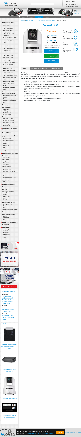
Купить (51, 56)
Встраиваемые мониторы (9, 187)
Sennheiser (6, 206)
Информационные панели (10, 176)
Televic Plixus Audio (9, 62)
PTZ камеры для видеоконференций (41, 20)
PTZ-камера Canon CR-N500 (9, 398)
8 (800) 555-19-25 (71, 4)
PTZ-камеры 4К (7, 138)
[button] (41, 30)
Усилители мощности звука (9, 212)
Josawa (5, 150)
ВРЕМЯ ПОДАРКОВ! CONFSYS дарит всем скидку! (8, 317)
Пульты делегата (7, 105)
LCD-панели (5, 174)
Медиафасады (7, 169)
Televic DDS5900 (8, 64)
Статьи (55, 17)
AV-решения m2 (6, 107)
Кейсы (5, 236)
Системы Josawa (9, 83)
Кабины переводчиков (9, 100)
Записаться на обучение (9, 286)
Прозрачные (6, 162)
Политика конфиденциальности (72, 432)
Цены (23, 17)
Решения (39, 17)
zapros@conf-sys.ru (72, 6)
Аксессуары (5, 227)
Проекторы (5, 117)
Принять (60, 432)
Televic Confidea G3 (9, 40)
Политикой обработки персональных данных (40, 433)
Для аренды (6, 164)
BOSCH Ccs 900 (8, 57)
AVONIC (5, 142)
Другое (5, 237)
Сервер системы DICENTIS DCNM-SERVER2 (9, 370)
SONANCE (6, 218)
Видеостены (5, 180)
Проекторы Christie (8, 122)
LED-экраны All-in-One (9, 171)
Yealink (5, 200)
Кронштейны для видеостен (10, 222)
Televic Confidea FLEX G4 (10, 37)
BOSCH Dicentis (8, 28)
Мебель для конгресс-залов (10, 153)
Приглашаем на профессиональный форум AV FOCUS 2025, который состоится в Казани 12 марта (8, 300)
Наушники (6, 232)
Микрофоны (6, 234)
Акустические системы (8, 214)
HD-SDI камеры (6, 132)
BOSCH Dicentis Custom (10, 75)
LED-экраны (5, 155)
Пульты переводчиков (9, 99)
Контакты (63, 17)
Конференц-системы (8, 22)
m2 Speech (6, 109)
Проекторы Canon (8, 118)
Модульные (6, 161)
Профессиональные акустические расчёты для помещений (8, 309)
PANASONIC (6, 145)
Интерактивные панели (9, 177)
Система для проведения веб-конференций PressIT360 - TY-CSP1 (9, 346)
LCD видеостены (7, 181)
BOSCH (5, 216)
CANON (5, 143)
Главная (23, 20)
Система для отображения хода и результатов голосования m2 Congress (9, 417)
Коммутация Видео (8, 81)
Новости (31, 17)
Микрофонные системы (9, 202)
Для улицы (6, 159)
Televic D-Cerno (8, 61)
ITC (5, 42)
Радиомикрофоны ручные (10, 209)
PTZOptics (6, 149)
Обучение (47, 17)
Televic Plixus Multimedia (10, 59)
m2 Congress (6, 111)
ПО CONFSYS (5, 224)
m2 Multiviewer (7, 114)
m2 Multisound (7, 112)
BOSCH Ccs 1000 (8, 55)
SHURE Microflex (8, 39)
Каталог (28, 20)
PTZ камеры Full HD (8, 140)
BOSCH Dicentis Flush (10, 77)
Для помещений (7, 157)
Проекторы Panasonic (9, 120)
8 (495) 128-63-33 (71, 2)
